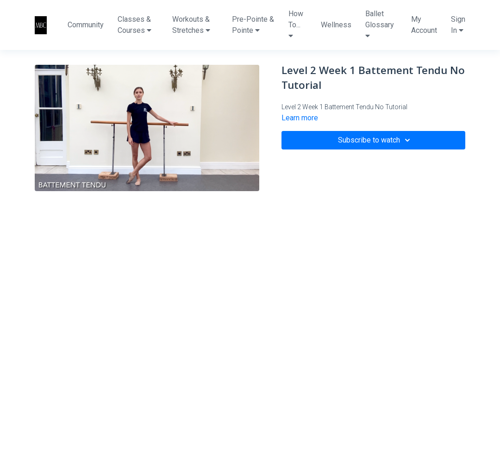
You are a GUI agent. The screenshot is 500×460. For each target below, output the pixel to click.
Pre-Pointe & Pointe (253, 25)
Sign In (458, 25)
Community (86, 24)
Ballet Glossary (379, 24)
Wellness (336, 24)
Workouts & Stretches (191, 25)
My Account (424, 25)
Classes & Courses (134, 25)
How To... (295, 24)
